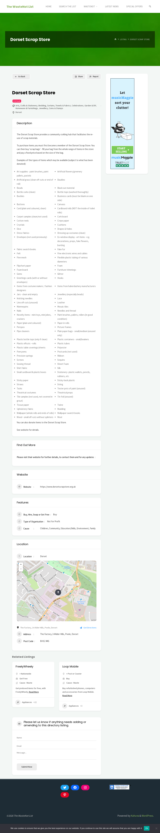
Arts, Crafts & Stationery (26, 105)
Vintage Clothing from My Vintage (33, 668)
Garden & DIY (90, 105)
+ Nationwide (72, 673)
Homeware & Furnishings (27, 108)
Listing (123, 39)
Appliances (70, 702)
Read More (28, 695)
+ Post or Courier (27, 681)
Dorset (19, 112)
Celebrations (77, 105)
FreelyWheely (71, 666)
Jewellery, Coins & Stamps (51, 108)
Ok (146, 828)
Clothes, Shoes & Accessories (26, 707)
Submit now (26, 766)
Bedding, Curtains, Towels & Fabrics (54, 105)
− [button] (21, 569)
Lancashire (40, 681)
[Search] (150, 6)
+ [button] (21, 564)
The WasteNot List (20, 7)
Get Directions (88, 627)
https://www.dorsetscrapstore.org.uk (58, 486)
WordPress (147, 815)
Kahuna (134, 815)
